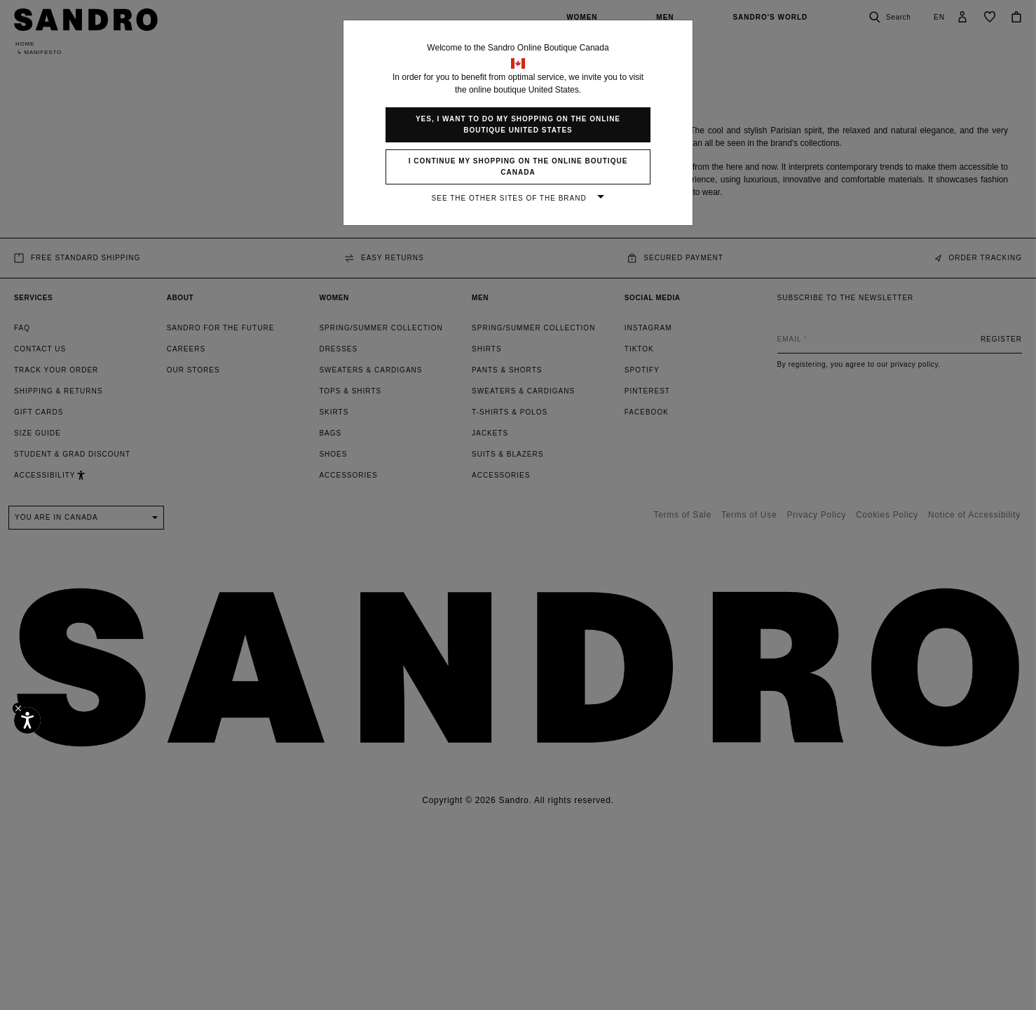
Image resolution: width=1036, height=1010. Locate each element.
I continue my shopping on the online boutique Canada (518, 166)
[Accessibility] (27, 720)
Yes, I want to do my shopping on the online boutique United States (518, 124)
